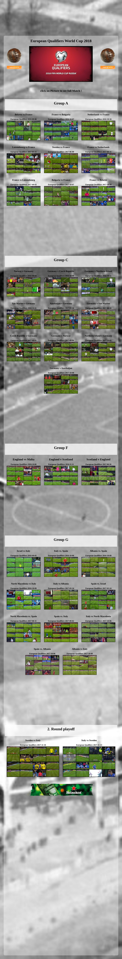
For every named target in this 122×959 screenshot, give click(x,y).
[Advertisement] (61, 18)
